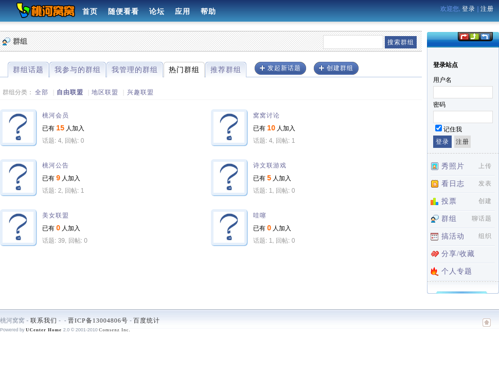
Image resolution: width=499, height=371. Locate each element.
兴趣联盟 (140, 92)
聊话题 (482, 218)
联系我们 (43, 320)
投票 (449, 201)
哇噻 (259, 215)
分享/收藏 (458, 254)
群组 (449, 219)
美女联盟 (55, 215)
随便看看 (123, 11)
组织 (485, 236)
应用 (182, 11)
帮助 (208, 11)
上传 (485, 166)
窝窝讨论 (266, 115)
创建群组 (340, 68)
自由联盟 (70, 92)
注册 (487, 8)
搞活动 (453, 236)
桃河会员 (55, 115)
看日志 (453, 184)
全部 (41, 92)
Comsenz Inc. (115, 329)
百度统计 (146, 320)
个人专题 (456, 271)
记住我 (452, 129)
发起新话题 (284, 68)
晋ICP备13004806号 (98, 320)
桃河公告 (55, 165)
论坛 (157, 11)
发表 (485, 183)
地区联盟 (105, 92)
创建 (485, 201)
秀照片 (453, 166)
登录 (468, 8)
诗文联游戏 (270, 165)
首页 (90, 11)
